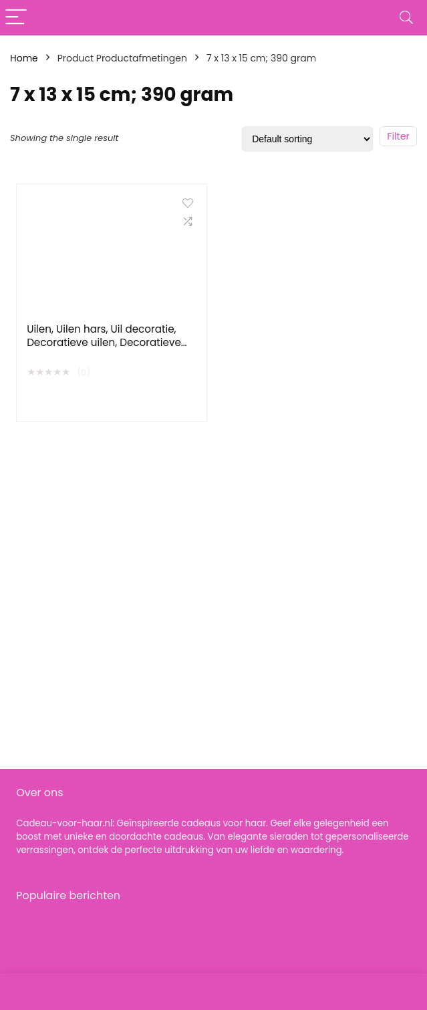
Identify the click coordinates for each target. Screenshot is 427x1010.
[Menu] (16, 17)
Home (24, 58)
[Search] (406, 17)
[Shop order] (307, 139)
